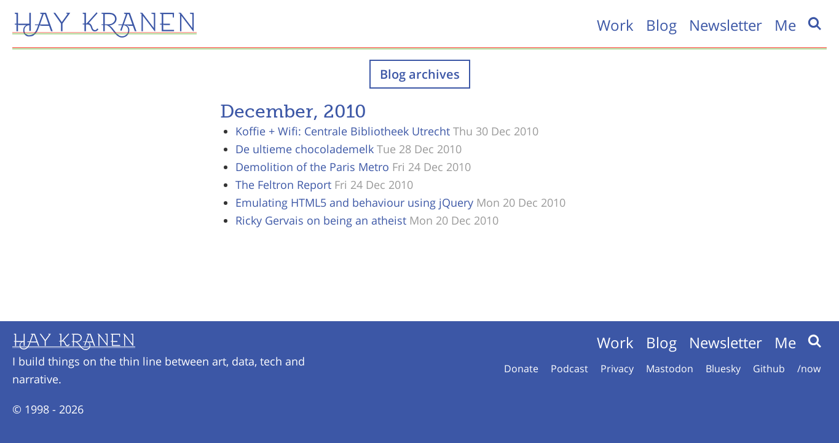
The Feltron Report (283, 184)
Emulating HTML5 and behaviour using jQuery (354, 202)
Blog (661, 25)
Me (785, 25)
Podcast (569, 368)
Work (615, 25)
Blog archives (420, 74)
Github (769, 368)
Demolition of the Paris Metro (312, 166)
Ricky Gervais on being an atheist (320, 220)
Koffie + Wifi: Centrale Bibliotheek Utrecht (342, 131)
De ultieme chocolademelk (304, 149)
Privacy (617, 368)
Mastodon (669, 368)
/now (809, 368)
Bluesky (723, 368)
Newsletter (725, 25)
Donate (521, 368)
